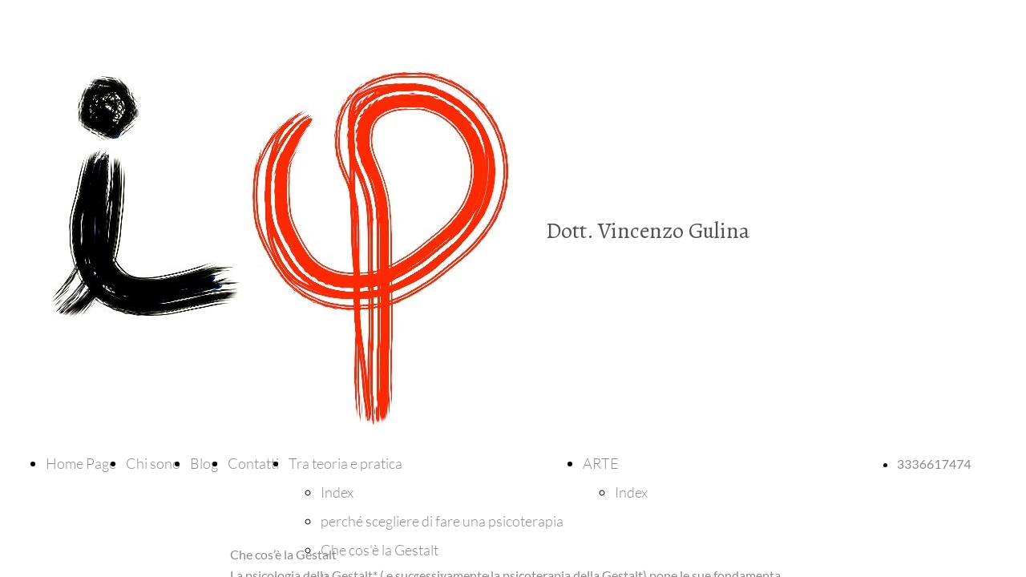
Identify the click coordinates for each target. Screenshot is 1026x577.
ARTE (601, 463)
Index (337, 492)
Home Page (81, 463)
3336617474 (934, 463)
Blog (204, 463)
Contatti (253, 463)
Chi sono (153, 463)
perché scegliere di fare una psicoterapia (442, 521)
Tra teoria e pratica (345, 463)
